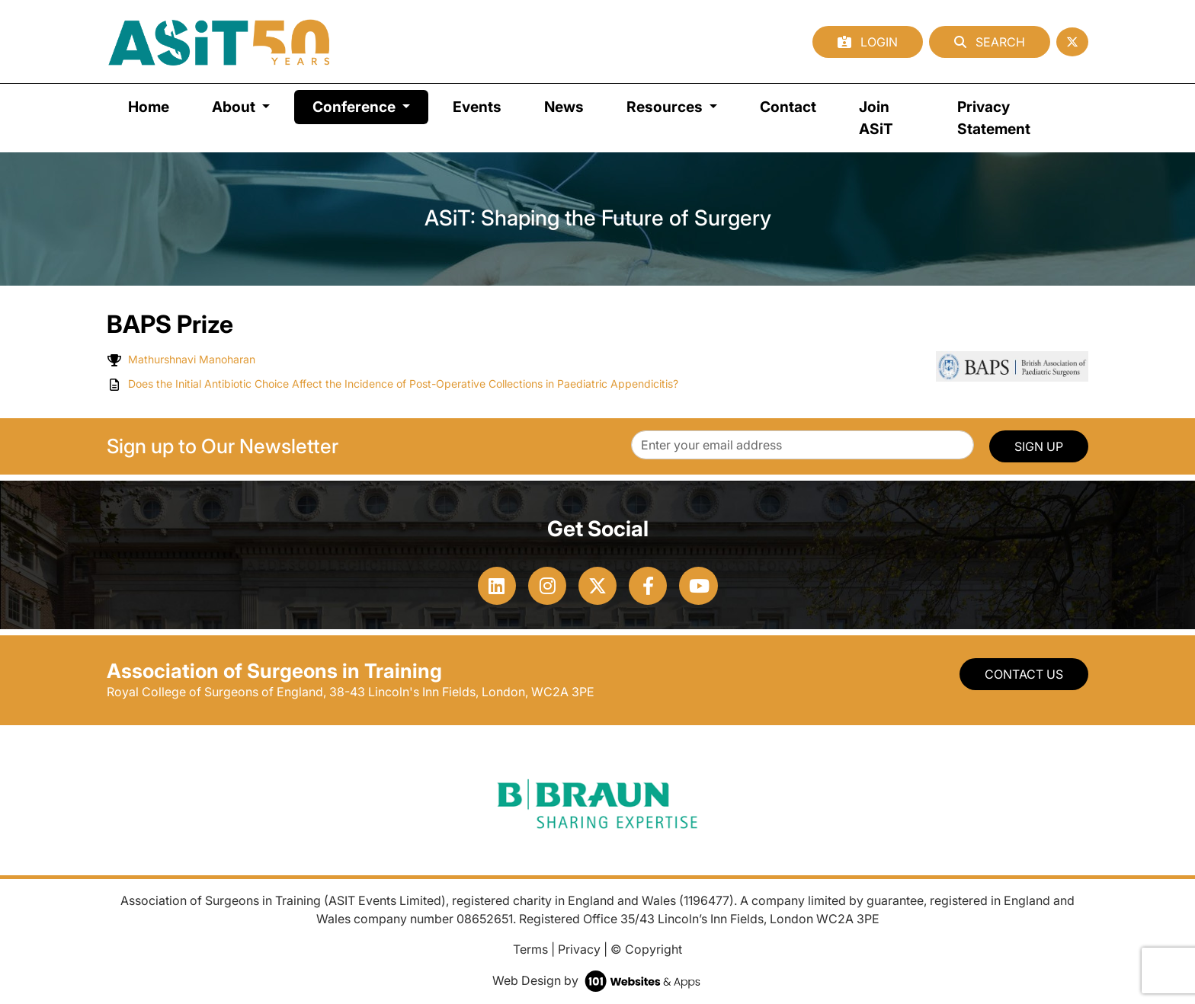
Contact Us (1024, 674)
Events (477, 107)
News (564, 107)
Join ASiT (876, 118)
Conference (370, 105)
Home (148, 107)
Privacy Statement (993, 118)
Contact (788, 107)
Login (868, 42)
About (235, 107)
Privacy (579, 949)
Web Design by (597, 980)
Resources (666, 107)
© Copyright (646, 949)
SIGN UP (1038, 446)
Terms (530, 949)
